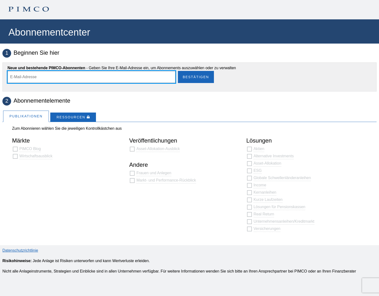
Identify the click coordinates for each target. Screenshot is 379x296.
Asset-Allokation (267, 163)
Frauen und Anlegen (153, 173)
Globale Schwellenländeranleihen (282, 178)
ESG (258, 170)
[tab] (26, 116)
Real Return (264, 214)
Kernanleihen (265, 192)
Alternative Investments (274, 156)
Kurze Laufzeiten (268, 199)
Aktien (259, 149)
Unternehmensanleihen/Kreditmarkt (284, 221)
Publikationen (26, 116)
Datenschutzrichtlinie (20, 250)
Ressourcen (73, 117)
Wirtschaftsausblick (35, 156)
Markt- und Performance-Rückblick (166, 180)
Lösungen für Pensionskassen (279, 207)
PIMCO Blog (30, 149)
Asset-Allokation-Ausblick (158, 149)
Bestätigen (196, 77)
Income (260, 185)
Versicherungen (267, 229)
